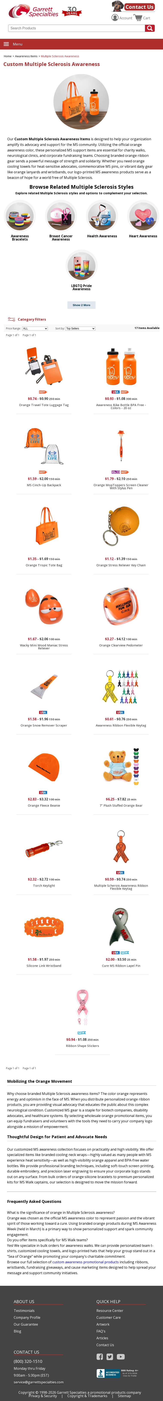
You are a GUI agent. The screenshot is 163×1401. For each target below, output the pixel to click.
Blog (17, 1331)
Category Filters (26, 319)
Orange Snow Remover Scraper (44, 725)
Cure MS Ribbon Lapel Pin (121, 966)
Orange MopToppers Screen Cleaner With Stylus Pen (121, 486)
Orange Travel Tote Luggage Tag (44, 405)
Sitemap (124, 1396)
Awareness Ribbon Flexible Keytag (121, 725)
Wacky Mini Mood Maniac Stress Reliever (44, 646)
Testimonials (24, 1310)
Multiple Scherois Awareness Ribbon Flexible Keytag (121, 887)
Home (8, 56)
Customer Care (108, 1317)
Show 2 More (81, 305)
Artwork (103, 1324)
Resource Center (109, 1310)
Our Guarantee (26, 1324)
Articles (102, 1338)
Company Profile (27, 1317)
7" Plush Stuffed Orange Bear (121, 805)
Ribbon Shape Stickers (82, 1046)
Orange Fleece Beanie (44, 805)
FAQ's (100, 1331)
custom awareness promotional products (85, 1262)
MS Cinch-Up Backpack (44, 485)
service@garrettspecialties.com (38, 1382)
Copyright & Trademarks (87, 1396)
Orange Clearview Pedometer (121, 645)
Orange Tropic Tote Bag (44, 565)
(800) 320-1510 (28, 1361)
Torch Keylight (44, 886)
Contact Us (140, 6)
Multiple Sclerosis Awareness (60, 56)
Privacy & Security (43, 1396)
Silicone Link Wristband (44, 966)
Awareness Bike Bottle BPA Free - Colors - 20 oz (121, 406)
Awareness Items (26, 56)
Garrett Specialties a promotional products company (99, 1392)
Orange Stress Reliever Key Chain (121, 565)
